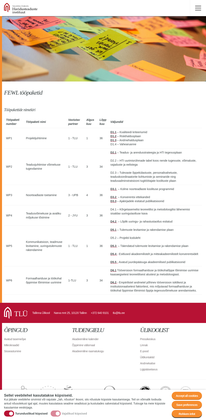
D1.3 (113, 140)
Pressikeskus (147, 339)
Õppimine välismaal (83, 345)
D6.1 (113, 270)
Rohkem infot (187, 414)
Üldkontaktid (147, 357)
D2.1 (113, 152)
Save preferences (187, 404)
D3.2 (113, 197)
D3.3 (113, 201)
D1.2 (113, 136)
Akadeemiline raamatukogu (88, 351)
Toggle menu (198, 8)
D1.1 (113, 132)
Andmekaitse (147, 363)
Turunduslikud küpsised (31, 413)
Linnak (144, 345)
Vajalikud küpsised (74, 413)
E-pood (144, 351)
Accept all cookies (187, 395)
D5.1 (113, 229)
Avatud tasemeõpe (15, 339)
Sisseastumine (12, 351)
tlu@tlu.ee (119, 312)
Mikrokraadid (11, 345)
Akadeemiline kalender (85, 339)
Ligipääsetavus (148, 369)
